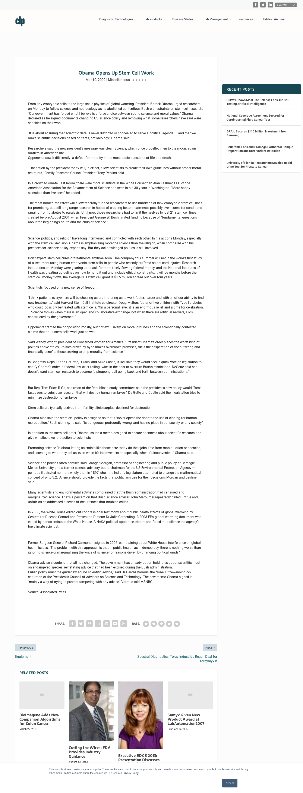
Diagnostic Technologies (116, 22)
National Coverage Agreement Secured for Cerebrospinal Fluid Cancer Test (255, 113)
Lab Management (216, 22)
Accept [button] (230, 783)
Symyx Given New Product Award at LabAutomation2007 (186, 715)
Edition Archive (274, 22)
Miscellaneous (119, 76)
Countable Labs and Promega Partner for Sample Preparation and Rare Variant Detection (260, 145)
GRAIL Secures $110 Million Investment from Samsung (257, 129)
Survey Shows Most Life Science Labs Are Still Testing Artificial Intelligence (258, 98)
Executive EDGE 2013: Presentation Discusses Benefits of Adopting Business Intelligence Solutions (139, 760)
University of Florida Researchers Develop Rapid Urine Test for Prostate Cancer (259, 160)
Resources (246, 22)
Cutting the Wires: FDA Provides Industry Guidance (89, 748)
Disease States (182, 22)
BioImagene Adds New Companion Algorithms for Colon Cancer (39, 715)
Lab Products (153, 22)
